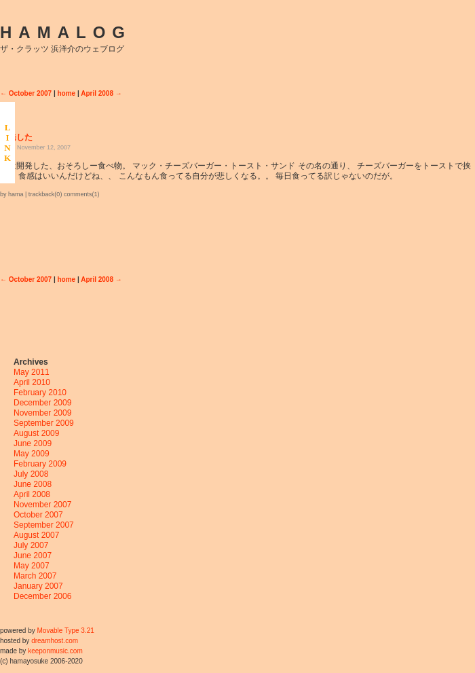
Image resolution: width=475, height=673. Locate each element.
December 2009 (42, 402)
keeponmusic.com (55, 651)
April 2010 (32, 382)
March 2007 (35, 576)
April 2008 (32, 494)
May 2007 (32, 565)
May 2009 (32, 453)
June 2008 (33, 484)
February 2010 (40, 392)
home (67, 93)
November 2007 (42, 504)
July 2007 (31, 545)
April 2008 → (101, 93)
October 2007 (38, 515)
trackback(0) (45, 194)
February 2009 (40, 464)
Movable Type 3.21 (65, 630)
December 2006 (42, 596)
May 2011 (32, 372)
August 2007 (36, 535)
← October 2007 (26, 93)
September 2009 (44, 423)
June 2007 (33, 555)
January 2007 (38, 586)
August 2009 (36, 433)
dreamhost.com (54, 640)
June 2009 (33, 443)
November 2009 (42, 413)
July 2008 (31, 474)
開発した (16, 137)
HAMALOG (66, 32)
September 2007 (44, 525)
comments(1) (82, 194)
